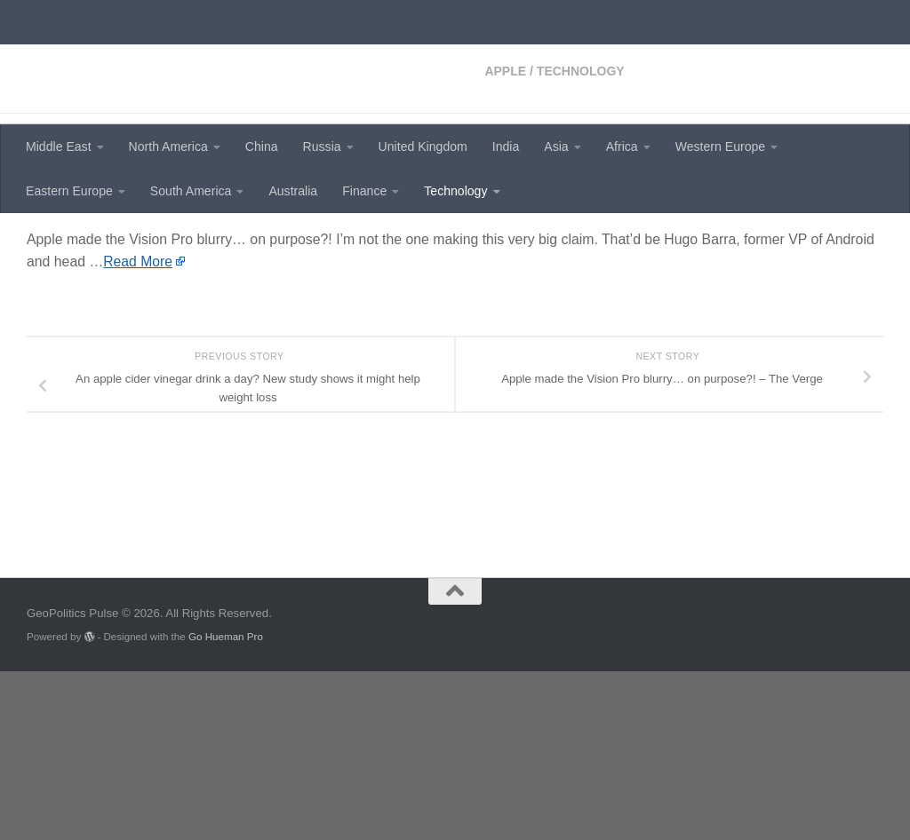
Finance (364, 191)
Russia (322, 146)
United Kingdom (423, 146)
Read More (137, 414)
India (506, 146)
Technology (455, 191)
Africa (622, 146)
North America (168, 146)
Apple (47, 240)
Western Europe (720, 146)
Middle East (59, 146)
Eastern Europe (69, 191)
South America (191, 191)
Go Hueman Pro (225, 805)
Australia (292, 191)
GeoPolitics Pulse (162, 58)
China (261, 146)
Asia (556, 146)
